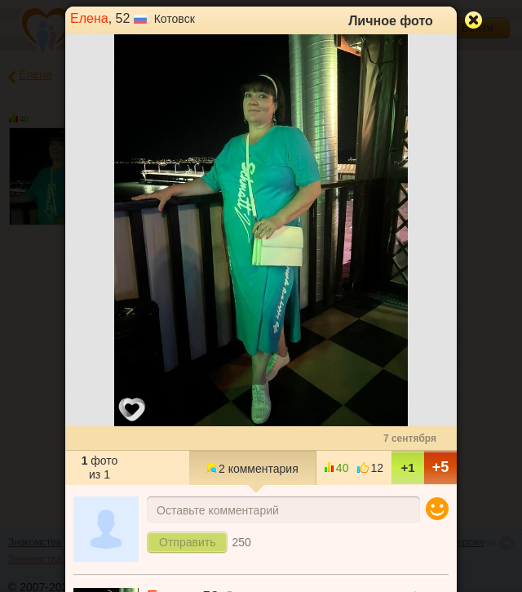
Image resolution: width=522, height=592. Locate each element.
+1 (407, 467)
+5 (440, 467)
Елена (89, 18)
